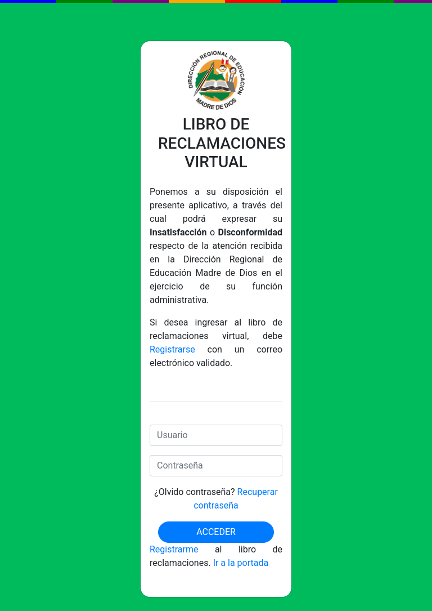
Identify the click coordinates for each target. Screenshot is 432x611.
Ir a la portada (241, 563)
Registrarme (174, 549)
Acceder (216, 532)
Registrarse (172, 349)
